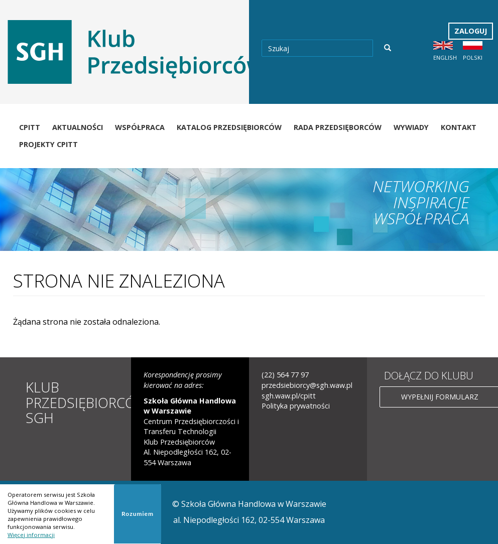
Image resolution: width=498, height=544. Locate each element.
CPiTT (29, 127)
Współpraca (140, 127)
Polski (472, 57)
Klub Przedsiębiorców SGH (87, 402)
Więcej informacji (31, 534)
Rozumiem (137, 513)
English (445, 57)
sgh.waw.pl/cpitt (289, 395)
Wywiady (411, 127)
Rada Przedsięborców (338, 127)
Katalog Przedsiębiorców (229, 127)
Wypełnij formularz (439, 396)
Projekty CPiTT (48, 144)
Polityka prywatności (296, 406)
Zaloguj (470, 31)
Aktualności (77, 127)
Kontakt (458, 127)
